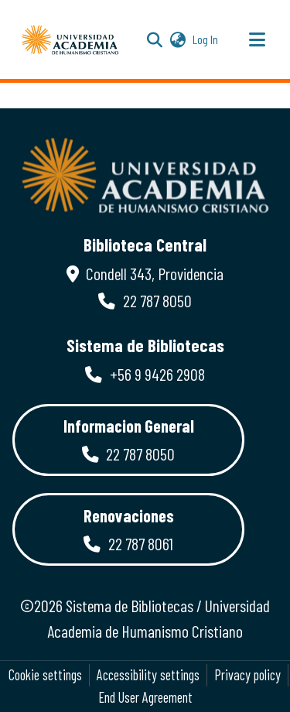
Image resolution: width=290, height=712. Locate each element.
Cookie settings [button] (45, 674)
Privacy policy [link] (247, 674)
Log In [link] (206, 39)
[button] (70, 39)
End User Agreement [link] (145, 697)
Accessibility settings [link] (148, 674)
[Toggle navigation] (256, 39)
